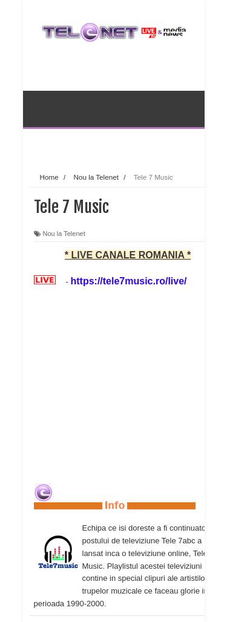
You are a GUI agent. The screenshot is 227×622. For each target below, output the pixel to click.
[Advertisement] (128, 144)
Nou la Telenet (64, 233)
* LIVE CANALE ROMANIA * (128, 255)
